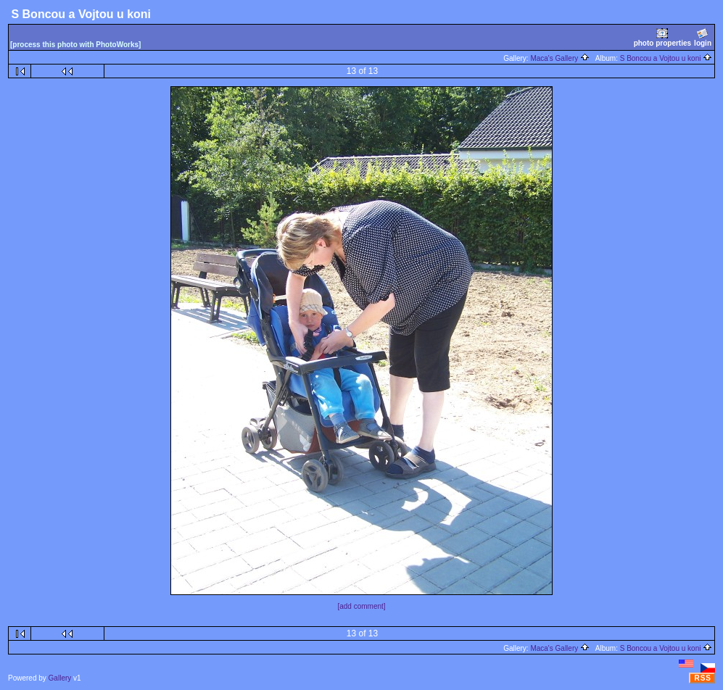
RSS (702, 678)
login (702, 37)
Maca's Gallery (560, 58)
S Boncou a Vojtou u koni (666, 58)
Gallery (60, 678)
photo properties (662, 37)
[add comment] (361, 606)
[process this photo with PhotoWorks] (75, 45)
